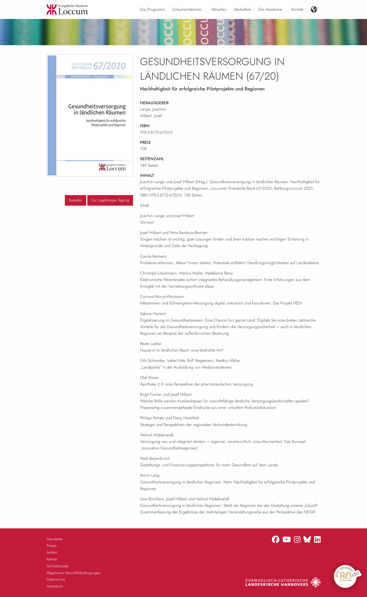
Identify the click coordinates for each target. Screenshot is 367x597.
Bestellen (75, 200)
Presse (51, 545)
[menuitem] (152, 9)
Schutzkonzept (58, 566)
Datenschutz (56, 579)
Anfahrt (52, 552)
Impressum (55, 586)
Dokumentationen (187, 9)
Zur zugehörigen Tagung (110, 200)
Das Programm (152, 9)
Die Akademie (270, 9)
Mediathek (242, 9)
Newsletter (55, 539)
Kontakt (297, 9)
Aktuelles (218, 9)
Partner (52, 559)
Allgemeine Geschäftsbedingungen (73, 572)
